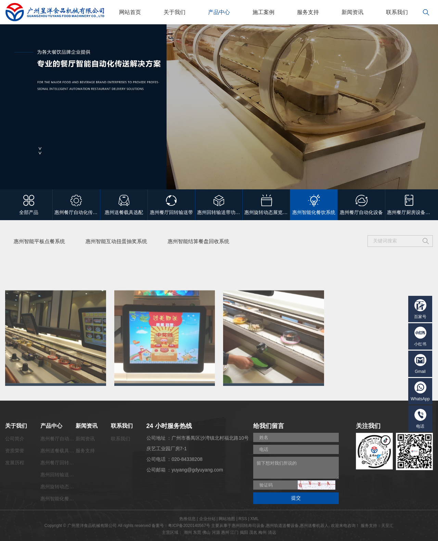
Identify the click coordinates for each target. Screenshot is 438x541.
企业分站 (207, 518)
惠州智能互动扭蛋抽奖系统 (116, 241)
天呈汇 (387, 525)
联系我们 (397, 12)
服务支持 (308, 12)
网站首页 (130, 12)
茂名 (253, 532)
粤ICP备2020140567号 (189, 525)
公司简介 (14, 438)
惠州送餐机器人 (314, 525)
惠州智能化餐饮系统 (61, 498)
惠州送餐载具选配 (59, 450)
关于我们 (174, 12)
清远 (272, 532)
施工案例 (263, 12)
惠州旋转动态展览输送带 (66, 486)
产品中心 (219, 12)
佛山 (206, 532)
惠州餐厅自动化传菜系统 (66, 438)
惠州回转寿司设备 (248, 525)
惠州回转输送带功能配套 (66, 474)
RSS (243, 518)
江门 (234, 532)
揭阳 (244, 532)
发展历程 (14, 462)
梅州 (262, 532)
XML (254, 518)
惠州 (225, 532)
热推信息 (187, 518)
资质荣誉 (14, 450)
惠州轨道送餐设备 (282, 525)
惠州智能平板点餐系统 (39, 241)
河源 (216, 532)
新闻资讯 (352, 12)
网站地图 (227, 518)
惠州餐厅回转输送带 (61, 462)
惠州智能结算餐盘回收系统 (198, 241)
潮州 (188, 532)
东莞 (197, 532)
